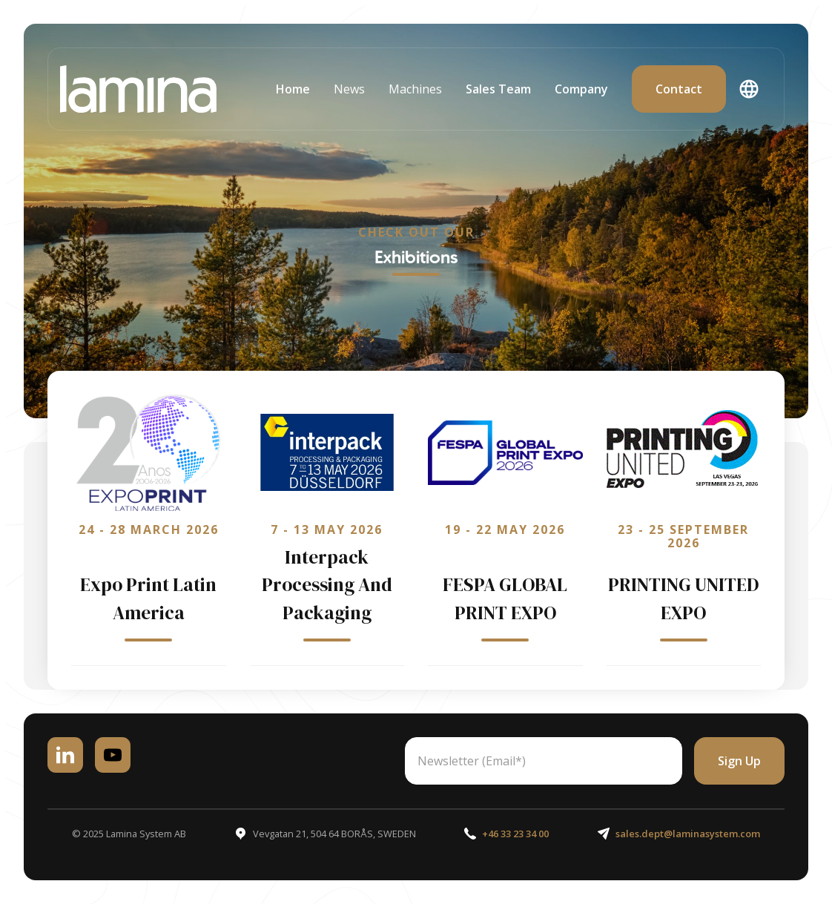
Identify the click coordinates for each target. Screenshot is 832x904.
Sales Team (498, 89)
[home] (138, 89)
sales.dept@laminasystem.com (687, 833)
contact (679, 89)
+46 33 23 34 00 (515, 833)
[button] (349, 89)
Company (581, 89)
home (293, 89)
